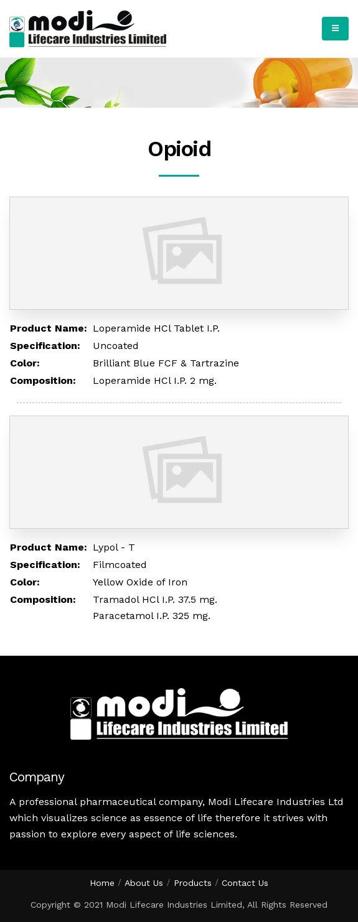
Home (102, 883)
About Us (144, 883)
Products (193, 883)
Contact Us (245, 883)
